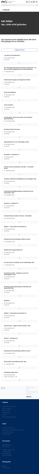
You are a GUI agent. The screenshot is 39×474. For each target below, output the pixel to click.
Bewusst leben (6, 410)
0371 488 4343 (6, 453)
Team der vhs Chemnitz (8, 427)
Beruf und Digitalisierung (9, 417)
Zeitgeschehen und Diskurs (9, 406)
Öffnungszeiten (6, 467)
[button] (19, 63)
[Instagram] (3, 388)
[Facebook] (1, 388)
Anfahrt (4, 466)
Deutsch (4, 415)
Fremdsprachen (6, 412)
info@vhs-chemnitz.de (8, 450)
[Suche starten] (37, 5)
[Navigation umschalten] (36, 2)
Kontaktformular (6, 434)
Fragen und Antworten (8, 432)
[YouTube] (4, 388)
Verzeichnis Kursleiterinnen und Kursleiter (13, 430)
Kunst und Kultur (6, 408)
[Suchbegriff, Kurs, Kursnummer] (19, 5)
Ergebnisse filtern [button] (19, 50)
